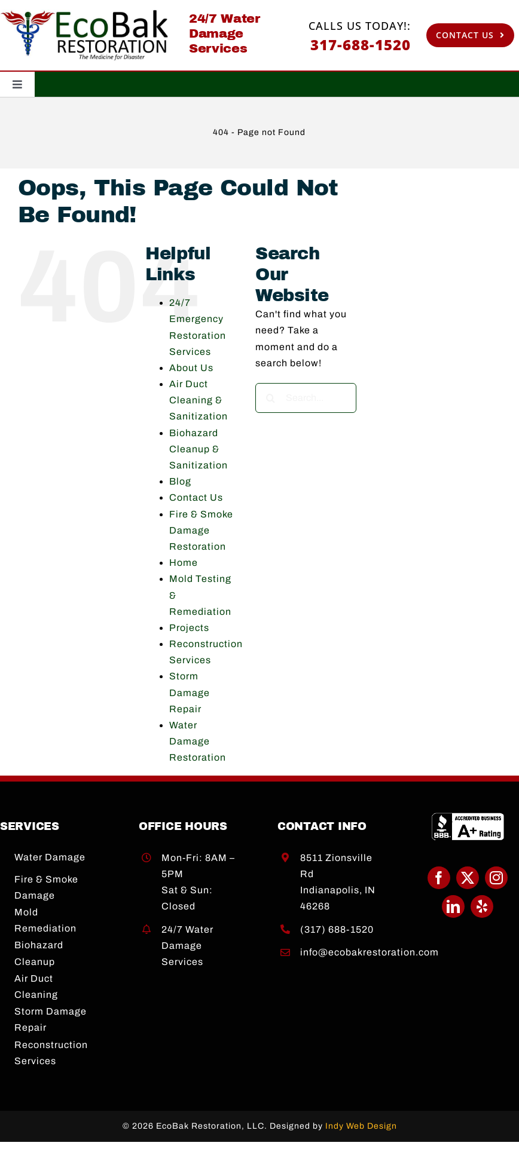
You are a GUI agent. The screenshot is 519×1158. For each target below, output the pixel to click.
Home (183, 562)
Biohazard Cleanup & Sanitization (198, 449)
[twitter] (467, 877)
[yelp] (482, 906)
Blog (180, 481)
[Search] (270, 398)
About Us (191, 368)
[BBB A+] (467, 817)
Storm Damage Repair (189, 692)
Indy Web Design (361, 1126)
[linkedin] (453, 906)
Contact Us (196, 497)
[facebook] (439, 877)
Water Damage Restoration (197, 741)
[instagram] (496, 877)
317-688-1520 (360, 44)
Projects (189, 628)
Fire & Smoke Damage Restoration (201, 530)
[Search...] (305, 398)
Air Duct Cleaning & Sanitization (198, 400)
